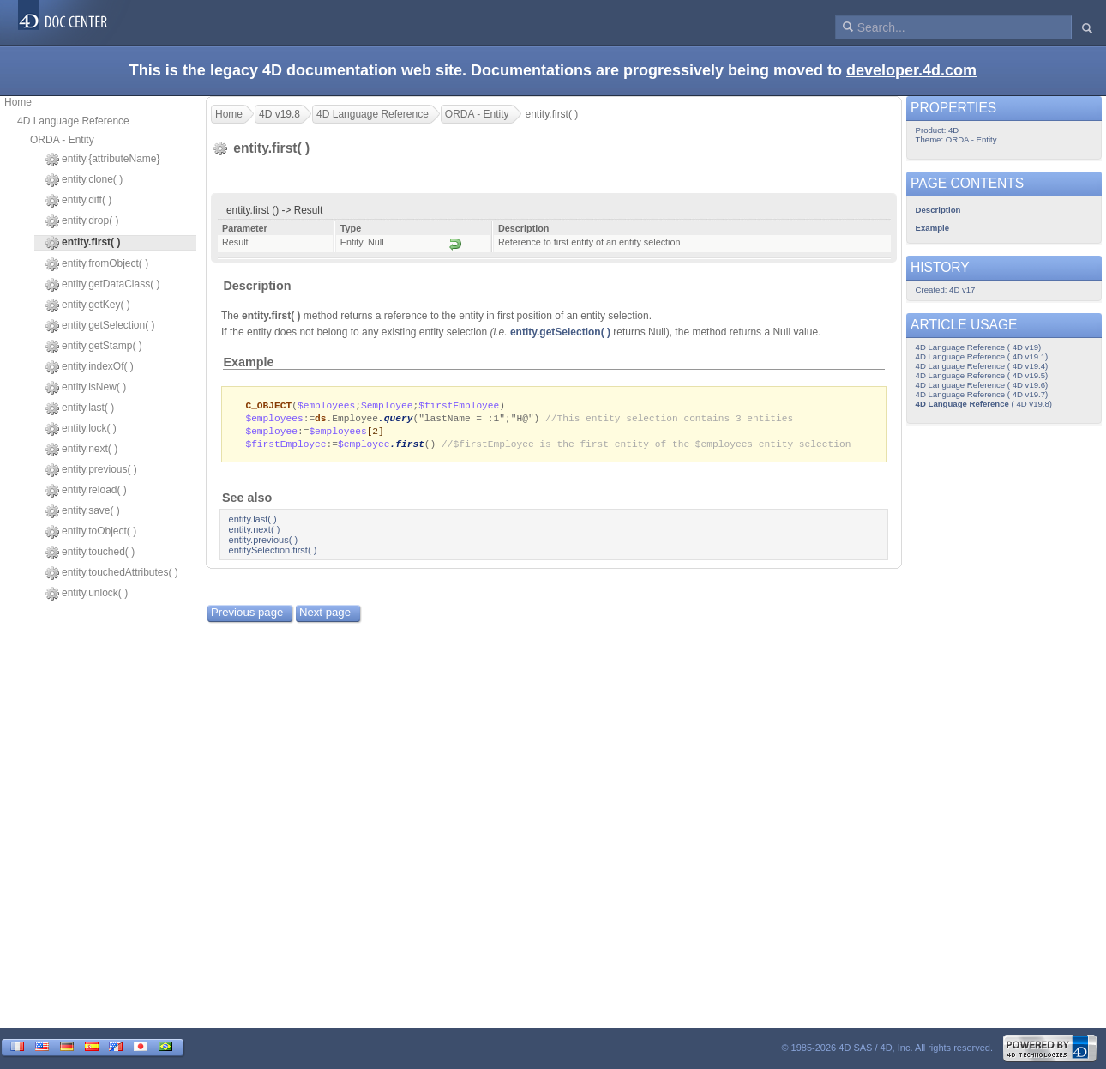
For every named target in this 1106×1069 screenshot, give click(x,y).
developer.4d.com (911, 70)
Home (18, 102)
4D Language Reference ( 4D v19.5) (982, 375)
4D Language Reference (73, 121)
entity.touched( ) (90, 552)
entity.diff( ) (78, 201)
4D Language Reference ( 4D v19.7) (982, 394)
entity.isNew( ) (85, 388)
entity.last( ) (79, 408)
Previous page (247, 615)
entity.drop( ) (81, 221)
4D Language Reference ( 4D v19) (979, 347)
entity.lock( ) (81, 429)
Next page (325, 615)
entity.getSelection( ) (100, 326)
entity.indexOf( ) (89, 367)
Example (248, 362)
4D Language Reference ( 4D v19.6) (982, 385)
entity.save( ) (82, 511)
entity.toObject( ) (90, 532)
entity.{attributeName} (102, 159)
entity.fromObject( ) (96, 264)
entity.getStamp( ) (93, 346)
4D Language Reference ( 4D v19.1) (982, 356)
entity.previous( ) (91, 470)
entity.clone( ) (84, 180)
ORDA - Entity (62, 140)
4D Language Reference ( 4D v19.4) (982, 366)
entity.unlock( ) (86, 594)
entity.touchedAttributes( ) (111, 573)
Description (257, 286)
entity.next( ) (81, 449)
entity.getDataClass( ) (102, 285)
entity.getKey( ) (87, 305)
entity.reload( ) (86, 491)
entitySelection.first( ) (273, 553)
